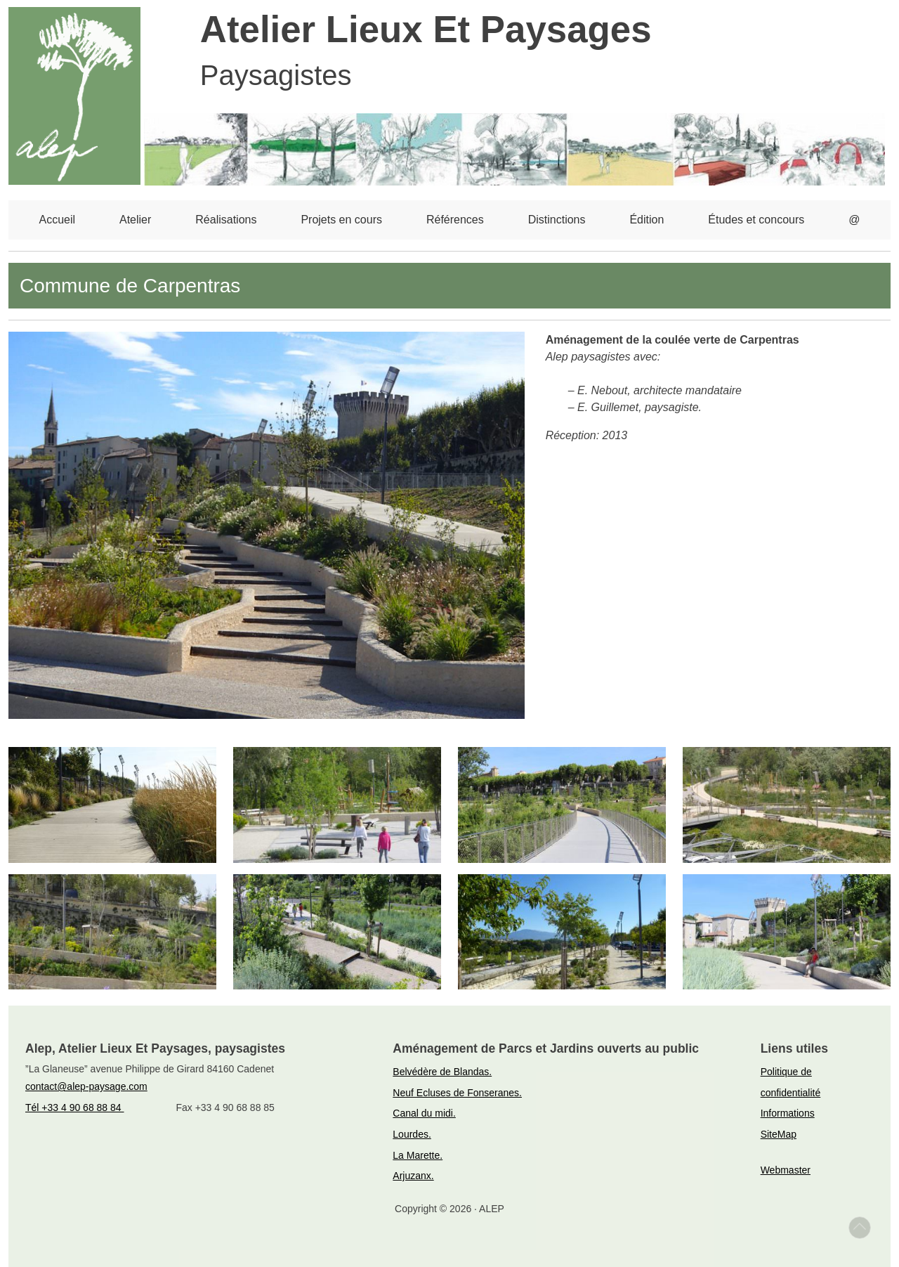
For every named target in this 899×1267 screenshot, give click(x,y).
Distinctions (557, 220)
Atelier (135, 220)
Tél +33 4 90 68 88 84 (74, 1107)
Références (455, 220)
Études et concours (756, 220)
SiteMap (778, 1134)
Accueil (57, 220)
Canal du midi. (424, 1113)
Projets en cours (341, 220)
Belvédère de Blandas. (442, 1071)
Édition (646, 220)
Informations (788, 1113)
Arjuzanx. (413, 1175)
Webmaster (786, 1170)
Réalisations (225, 220)
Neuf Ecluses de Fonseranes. (457, 1092)
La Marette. (417, 1155)
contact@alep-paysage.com (86, 1086)
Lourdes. (412, 1134)
